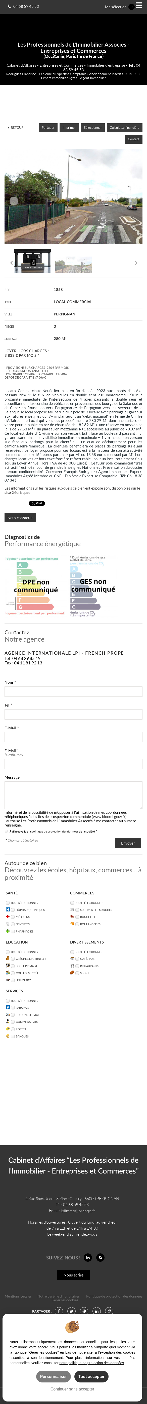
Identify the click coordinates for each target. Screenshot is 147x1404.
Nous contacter (20, 518)
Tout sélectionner (24, 902)
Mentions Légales (18, 1296)
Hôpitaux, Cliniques (30, 909)
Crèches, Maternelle (31, 958)
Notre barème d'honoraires (58, 1296)
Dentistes (23, 924)
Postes (21, 1029)
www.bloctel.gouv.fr (109, 816)
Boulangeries (90, 924)
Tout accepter (91, 1376)
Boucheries (88, 916)
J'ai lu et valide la (20, 831)
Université (23, 980)
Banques (22, 1036)
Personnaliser (53, 1376)
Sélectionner (93, 128)
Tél (8, 705)
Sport (84, 973)
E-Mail (12, 728)
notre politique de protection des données (91, 1363)
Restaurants (89, 966)
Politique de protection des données (114, 1296)
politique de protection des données (54, 831)
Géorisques (21, 492)
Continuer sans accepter (72, 1389)
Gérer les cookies (65, 1300)
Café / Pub (87, 958)
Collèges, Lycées (28, 973)
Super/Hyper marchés (96, 909)
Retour (16, 128)
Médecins (23, 916)
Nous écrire (73, 1275)
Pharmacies (24, 931)
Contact (133, 139)
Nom (10, 682)
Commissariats (27, 1021)
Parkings (22, 1007)
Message (12, 777)
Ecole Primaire (27, 966)
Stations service (27, 1014)
